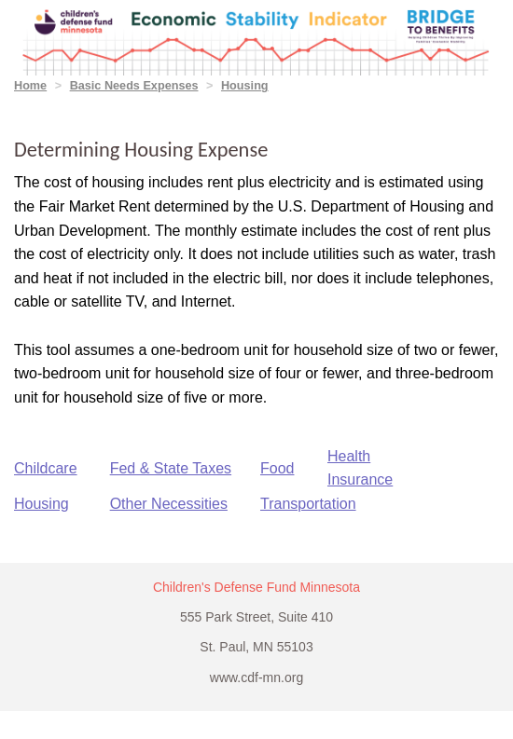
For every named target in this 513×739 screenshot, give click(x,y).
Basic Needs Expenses (134, 85)
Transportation (308, 504)
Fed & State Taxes (170, 468)
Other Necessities (169, 504)
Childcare (45, 468)
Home (30, 85)
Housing (245, 85)
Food (277, 468)
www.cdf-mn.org (256, 677)
